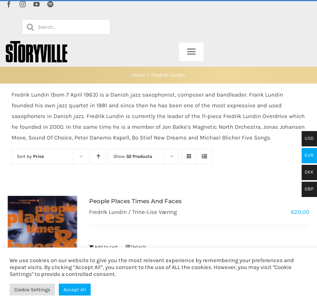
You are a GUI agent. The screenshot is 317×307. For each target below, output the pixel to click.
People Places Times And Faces (135, 201)
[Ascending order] (98, 156)
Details (138, 247)
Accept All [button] (74, 289)
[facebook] (9, 4)
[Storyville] (36, 43)
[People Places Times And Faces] (42, 230)
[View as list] (204, 156)
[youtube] (36, 4)
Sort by (30, 156)
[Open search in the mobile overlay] (66, 26)
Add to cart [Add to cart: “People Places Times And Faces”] (106, 247)
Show (132, 156)
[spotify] (50, 4)
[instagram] (23, 4)
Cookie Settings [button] (32, 289)
